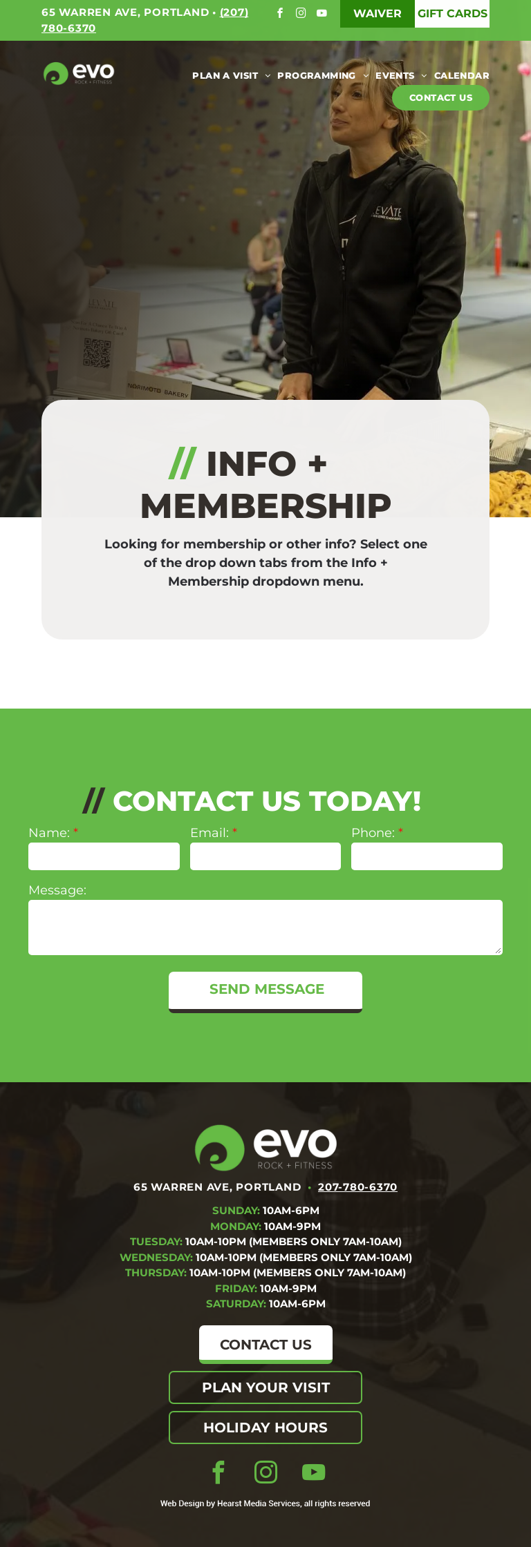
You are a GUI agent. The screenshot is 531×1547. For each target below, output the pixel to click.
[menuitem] (227, 75)
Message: (57, 890)
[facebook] (282, 15)
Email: (209, 832)
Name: (49, 832)
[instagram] (302, 15)
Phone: (373, 832)
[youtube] (323, 15)
